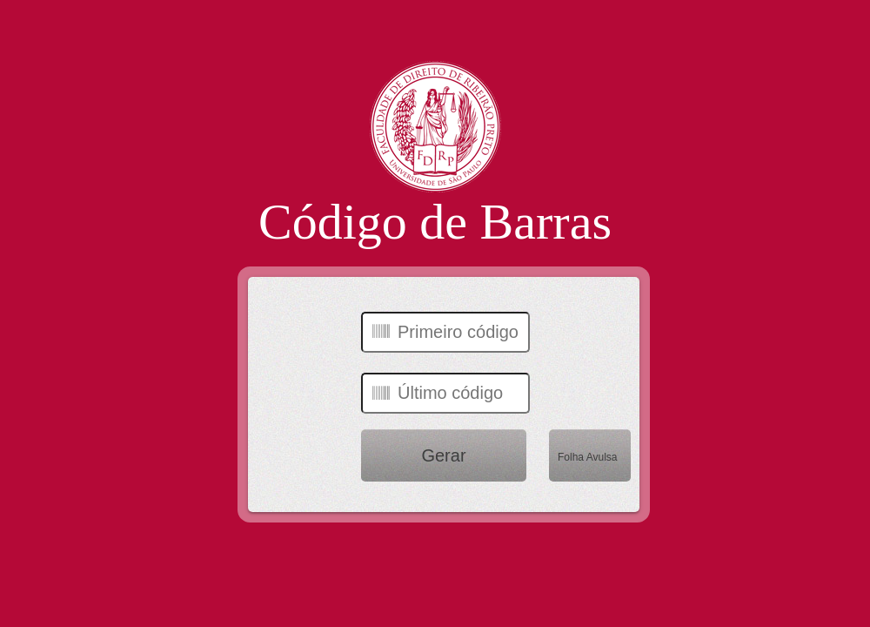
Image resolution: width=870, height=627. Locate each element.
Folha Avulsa (588, 457)
